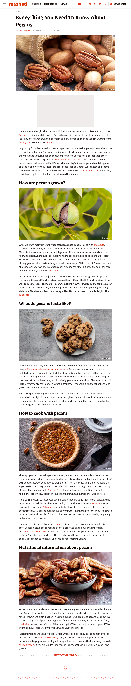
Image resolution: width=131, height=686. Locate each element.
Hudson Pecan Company (67, 159)
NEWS (64, 4)
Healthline (24, 624)
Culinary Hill (48, 507)
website (95, 503)
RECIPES (36, 4)
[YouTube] (79, 4)
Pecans (23, 135)
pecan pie (24, 294)
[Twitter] (84, 4)
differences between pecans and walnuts (46, 369)
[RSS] (104, 4)
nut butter (51, 142)
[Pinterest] (94, 4)
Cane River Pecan (89, 170)
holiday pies (25, 142)
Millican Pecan (26, 644)
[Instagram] (89, 4)
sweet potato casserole (35, 531)
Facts (18, 12)
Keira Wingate (24, 31)
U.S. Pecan (53, 270)
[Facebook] (74, 4)
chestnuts (99, 244)
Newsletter (118, 4)
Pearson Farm (55, 490)
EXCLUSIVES (50, 4)
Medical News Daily (48, 637)
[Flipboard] (99, 4)
